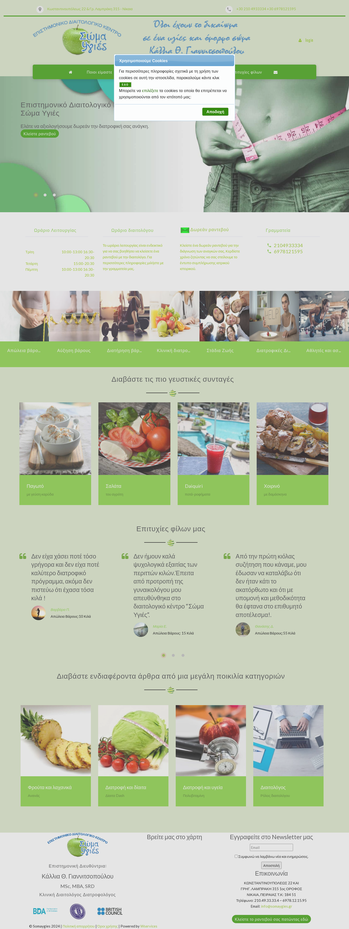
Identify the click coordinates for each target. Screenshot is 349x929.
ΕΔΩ (125, 84)
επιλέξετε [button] (150, 90)
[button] (215, 112)
